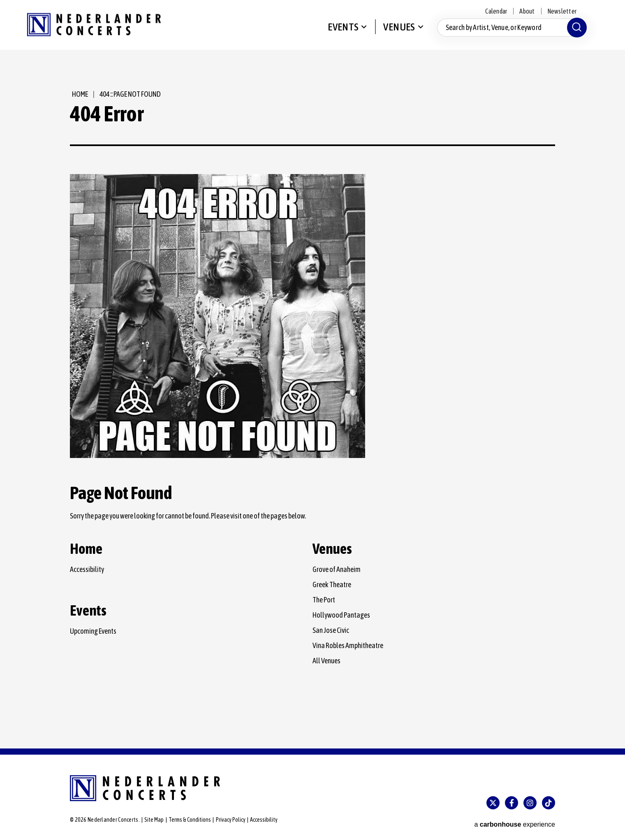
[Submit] (575, 32)
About (527, 11)
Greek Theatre (331, 584)
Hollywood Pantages (341, 615)
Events (341, 31)
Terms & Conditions (190, 819)
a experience (514, 820)
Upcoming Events (93, 631)
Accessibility (87, 569)
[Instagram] (530, 802)
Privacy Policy (230, 819)
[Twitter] (493, 802)
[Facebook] (511, 802)
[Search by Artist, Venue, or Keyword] (510, 32)
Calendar (496, 11)
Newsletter (561, 11)
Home (78, 94)
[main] (312, 402)
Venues (397, 31)
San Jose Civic (330, 630)
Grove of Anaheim (336, 569)
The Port (323, 599)
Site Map (154, 819)
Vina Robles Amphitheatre (347, 645)
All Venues (326, 660)
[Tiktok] (548, 802)
